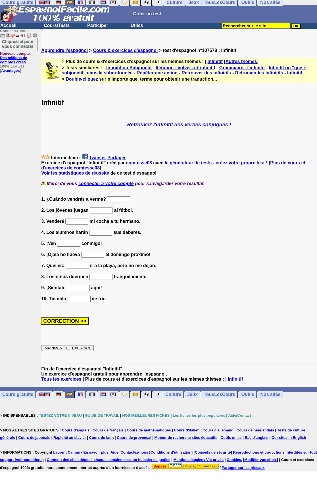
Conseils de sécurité (213, 452)
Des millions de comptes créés (15, 57)
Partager (116, 157)
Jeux (192, 394)
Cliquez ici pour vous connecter (18, 44)
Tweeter (97, 157)
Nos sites (270, 394)
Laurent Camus (66, 452)
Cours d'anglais (75, 430)
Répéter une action (157, 72)
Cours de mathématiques (149, 430)
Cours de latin (101, 437)
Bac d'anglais (256, 437)
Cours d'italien (187, 430)
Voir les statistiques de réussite (75, 173)
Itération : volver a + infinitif (185, 67)
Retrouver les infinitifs (259, 72)
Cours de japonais (34, 437)
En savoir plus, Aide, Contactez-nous (115, 452)
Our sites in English (289, 437)
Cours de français (108, 430)
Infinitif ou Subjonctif (129, 67)
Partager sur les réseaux (243, 468)
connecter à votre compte (106, 183)
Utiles (137, 25)
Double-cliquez (82, 79)
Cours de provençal (134, 437)
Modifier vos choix (260, 460)
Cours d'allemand (218, 430)
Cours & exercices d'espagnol (125, 50)
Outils (247, 394)
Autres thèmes (241, 61)
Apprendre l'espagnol (64, 50)
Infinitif (215, 61)
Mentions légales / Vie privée (199, 460)
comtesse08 (139, 162)
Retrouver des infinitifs (206, 72)
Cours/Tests (57, 25)
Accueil (8, 25)
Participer (97, 25)
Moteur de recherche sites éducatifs (186, 437)
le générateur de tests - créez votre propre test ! (216, 162)
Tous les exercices (61, 379)
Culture (173, 394)
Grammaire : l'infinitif (242, 67)
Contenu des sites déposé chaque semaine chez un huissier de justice (108, 460)
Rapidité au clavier (69, 437)
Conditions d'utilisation (171, 452)
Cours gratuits (17, 394)
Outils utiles (230, 437)
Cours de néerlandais (255, 430)
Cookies (234, 460)
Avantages (10, 70)
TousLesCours (219, 394)
